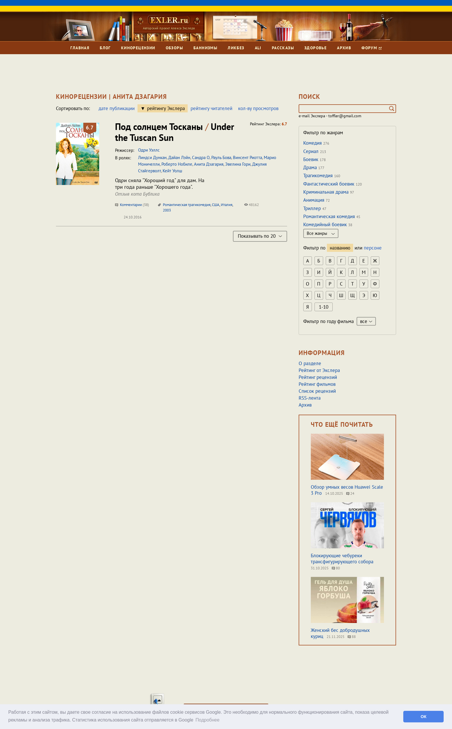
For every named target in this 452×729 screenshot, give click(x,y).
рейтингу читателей (211, 108)
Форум (371, 47)
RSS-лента (310, 398)
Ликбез (236, 47)
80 (336, 568)
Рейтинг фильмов (317, 384)
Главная (79, 47)
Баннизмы (205, 47)
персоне (373, 248)
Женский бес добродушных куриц (340, 633)
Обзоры (174, 47)
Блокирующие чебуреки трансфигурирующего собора (342, 558)
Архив (344, 47)
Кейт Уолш (172, 170)
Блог (105, 47)
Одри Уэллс (149, 150)
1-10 (323, 307)
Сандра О (201, 157)
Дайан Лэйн (179, 157)
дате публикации (117, 108)
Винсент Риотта (247, 157)
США (215, 204)
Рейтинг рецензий (318, 377)
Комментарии (132, 204)
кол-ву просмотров (258, 108)
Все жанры (321, 233)
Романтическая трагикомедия (186, 204)
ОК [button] (423, 716)
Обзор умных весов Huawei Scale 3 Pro (347, 490)
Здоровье (315, 47)
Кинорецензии (138, 47)
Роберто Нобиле (176, 164)
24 (350, 493)
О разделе (310, 363)
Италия (226, 204)
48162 (251, 204)
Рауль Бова (221, 157)
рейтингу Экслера (166, 108)
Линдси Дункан (152, 157)
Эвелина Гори (238, 164)
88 (352, 636)
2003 (167, 210)
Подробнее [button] (207, 719)
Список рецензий (317, 391)
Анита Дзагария (208, 164)
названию (340, 248)
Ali (258, 47)
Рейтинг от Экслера (319, 370)
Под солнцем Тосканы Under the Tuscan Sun (174, 131)
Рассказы (283, 47)
